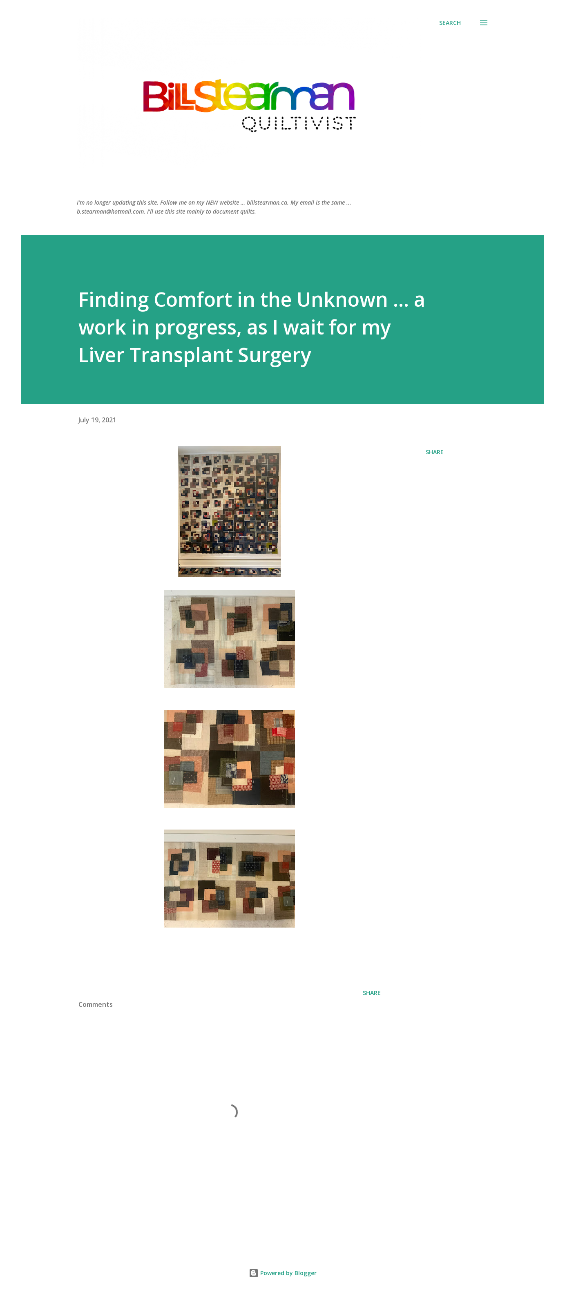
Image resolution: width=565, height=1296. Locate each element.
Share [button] (435, 452)
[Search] (450, 23)
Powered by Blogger (283, 1273)
